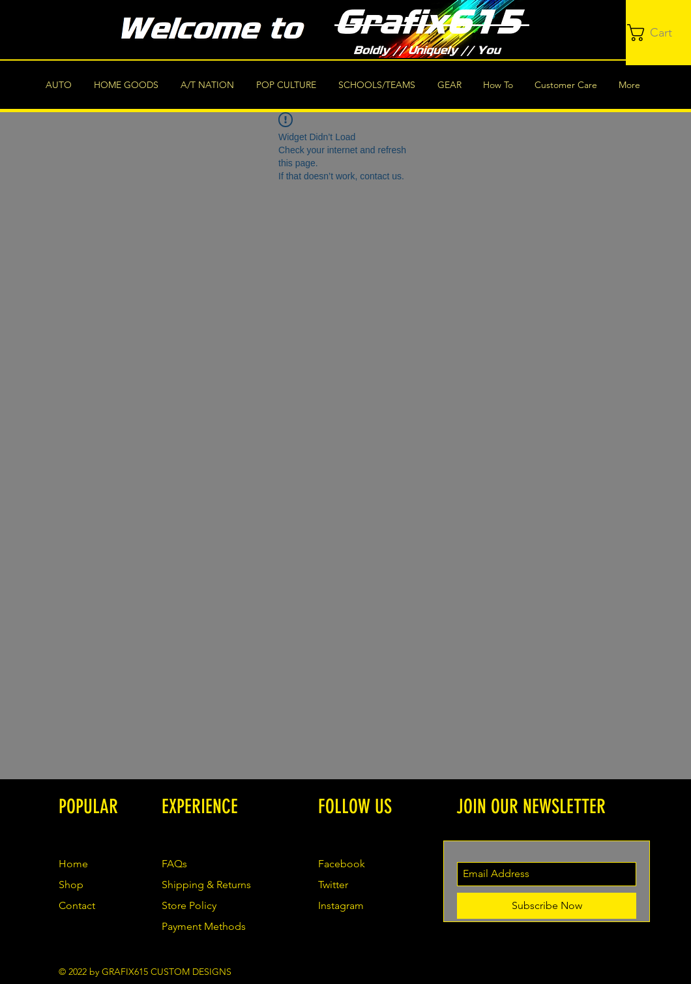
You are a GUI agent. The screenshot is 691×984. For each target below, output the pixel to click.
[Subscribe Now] (546, 906)
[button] (659, 32)
